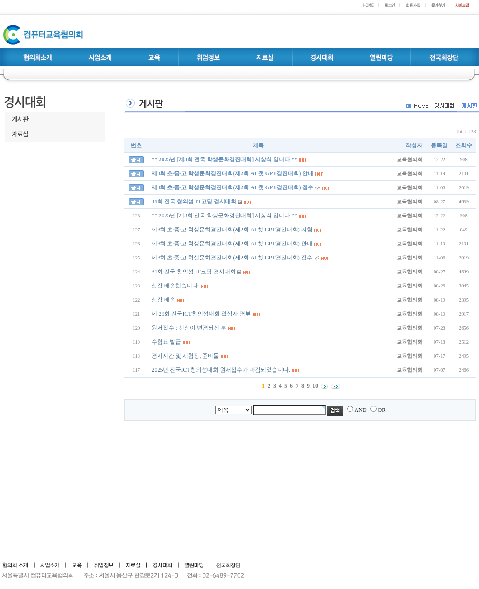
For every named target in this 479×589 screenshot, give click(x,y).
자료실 (20, 134)
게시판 (20, 119)
